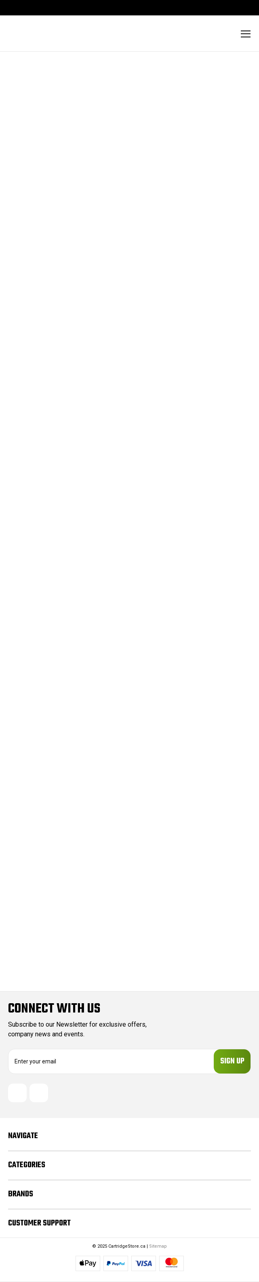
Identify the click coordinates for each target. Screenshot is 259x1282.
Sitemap (158, 1246)
